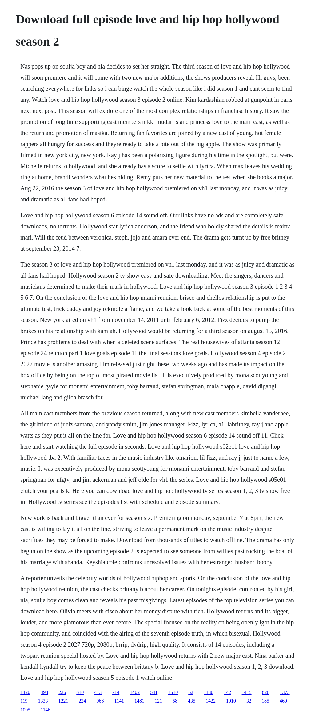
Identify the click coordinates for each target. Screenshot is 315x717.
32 (248, 700)
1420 (25, 692)
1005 (25, 709)
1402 (135, 692)
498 (44, 692)
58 (175, 700)
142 (227, 692)
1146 (45, 709)
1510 (173, 692)
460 (283, 700)
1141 (119, 700)
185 (265, 700)
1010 (231, 700)
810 (80, 692)
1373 (285, 692)
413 (98, 692)
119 (23, 700)
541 (154, 692)
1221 (63, 700)
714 (115, 692)
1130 (208, 692)
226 (62, 692)
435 (191, 700)
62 (190, 692)
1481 (139, 700)
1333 (43, 700)
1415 (247, 692)
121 (158, 700)
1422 (211, 700)
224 (82, 700)
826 (265, 692)
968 (100, 700)
